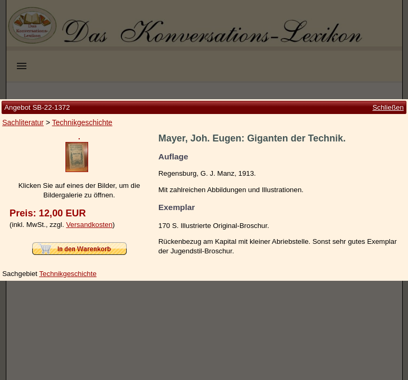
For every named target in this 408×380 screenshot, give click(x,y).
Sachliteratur (23, 80)
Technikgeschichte (82, 80)
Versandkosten (89, 267)
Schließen (388, 65)
